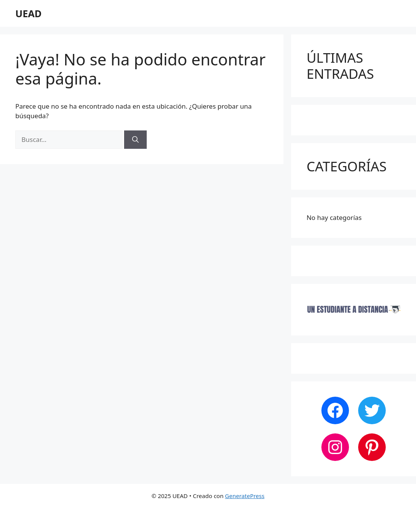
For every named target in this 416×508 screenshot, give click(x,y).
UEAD (28, 13)
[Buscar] (135, 139)
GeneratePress (244, 496)
